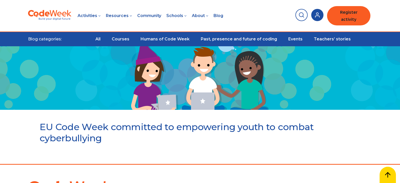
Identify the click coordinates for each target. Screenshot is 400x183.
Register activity (349, 15)
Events (295, 39)
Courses (120, 39)
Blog (218, 15)
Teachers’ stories (332, 39)
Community (149, 15)
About (198, 15)
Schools (174, 15)
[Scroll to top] (388, 175)
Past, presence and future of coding (239, 39)
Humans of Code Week (165, 39)
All (98, 39)
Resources (117, 15)
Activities (87, 15)
